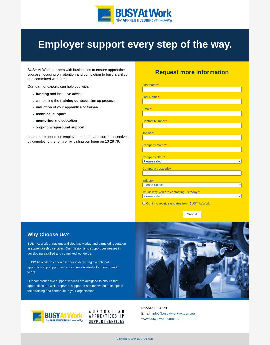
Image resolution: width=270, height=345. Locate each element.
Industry (148, 180)
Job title (147, 133)
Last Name (150, 97)
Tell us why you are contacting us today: (171, 192)
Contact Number (154, 121)
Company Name (154, 145)
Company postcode (156, 168)
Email (146, 109)
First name (150, 85)
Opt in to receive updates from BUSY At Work (178, 203)
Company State (153, 157)
